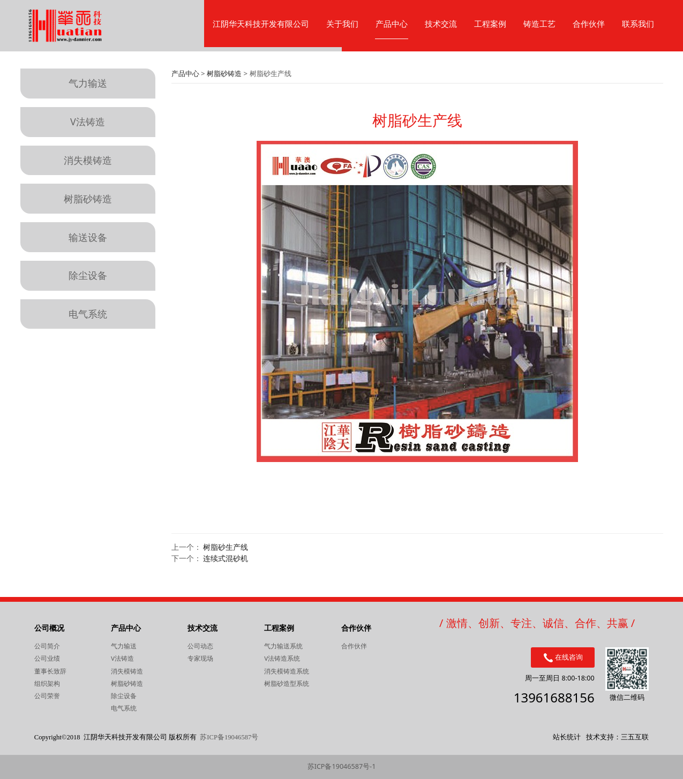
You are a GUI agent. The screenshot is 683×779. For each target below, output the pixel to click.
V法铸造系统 (282, 658)
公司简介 (47, 646)
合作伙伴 (589, 23)
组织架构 (47, 683)
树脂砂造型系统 (286, 683)
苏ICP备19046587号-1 (341, 766)
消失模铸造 (88, 160)
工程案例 (490, 23)
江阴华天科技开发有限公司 (261, 23)
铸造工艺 (539, 23)
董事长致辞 (50, 671)
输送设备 (88, 237)
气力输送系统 (283, 646)
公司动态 (200, 646)
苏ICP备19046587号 (229, 737)
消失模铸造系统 (286, 671)
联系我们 (638, 23)
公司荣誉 (47, 696)
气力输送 (88, 83)
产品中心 (392, 23)
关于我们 (342, 23)
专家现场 (200, 658)
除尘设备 (88, 275)
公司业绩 (47, 658)
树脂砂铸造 (88, 198)
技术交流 (441, 23)
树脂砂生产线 (225, 547)
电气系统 (88, 313)
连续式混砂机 (225, 558)
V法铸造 (87, 121)
